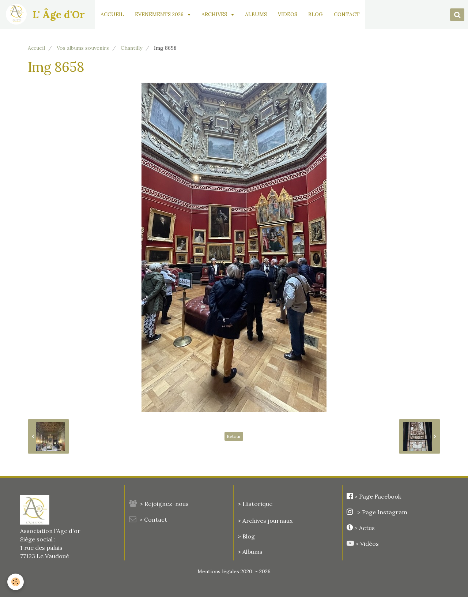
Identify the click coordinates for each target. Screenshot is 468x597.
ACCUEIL (112, 14)
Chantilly (131, 48)
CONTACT (347, 14)
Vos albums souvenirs (83, 48)
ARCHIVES (215, 14)
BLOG (316, 14)
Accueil (36, 48)
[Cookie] (15, 582)
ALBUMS (256, 14)
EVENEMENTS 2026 (160, 14)
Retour (234, 436)
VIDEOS (288, 14)
